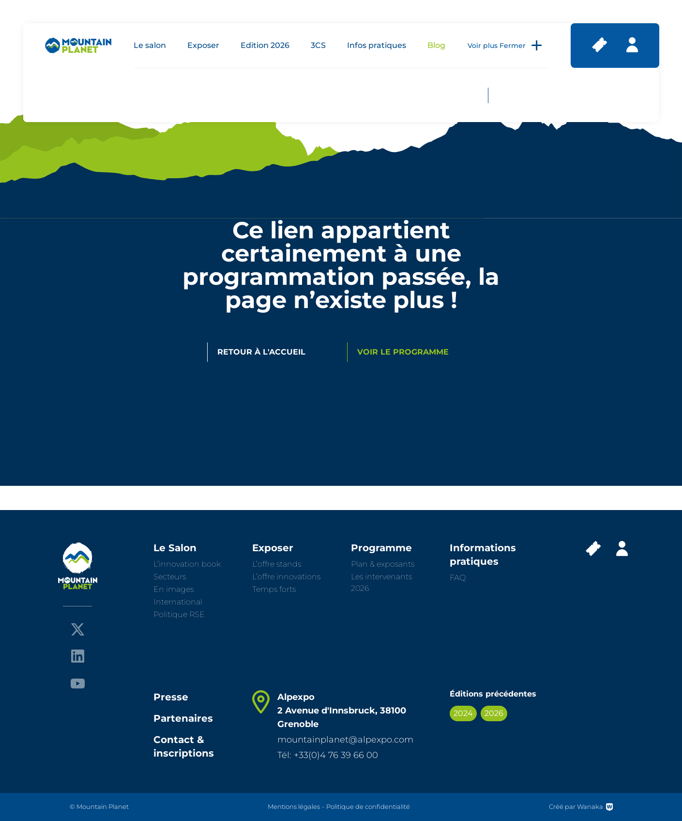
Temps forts (274, 589)
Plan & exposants (382, 564)
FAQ (458, 577)
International (177, 601)
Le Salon (175, 548)
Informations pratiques (483, 554)
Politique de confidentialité (368, 806)
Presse (170, 697)
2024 (463, 713)
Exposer (203, 45)
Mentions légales (294, 806)
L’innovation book (187, 564)
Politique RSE (179, 614)
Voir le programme (403, 351)
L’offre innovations (286, 576)
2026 (494, 713)
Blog (436, 45)
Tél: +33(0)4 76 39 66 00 (327, 755)
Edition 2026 (265, 45)
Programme (381, 548)
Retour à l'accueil (261, 351)
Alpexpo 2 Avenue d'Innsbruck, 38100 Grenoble (341, 710)
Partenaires (183, 718)
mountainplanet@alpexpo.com (345, 739)
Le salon (150, 45)
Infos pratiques (376, 45)
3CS (318, 45)
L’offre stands (276, 564)
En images (173, 589)
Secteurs (169, 576)
